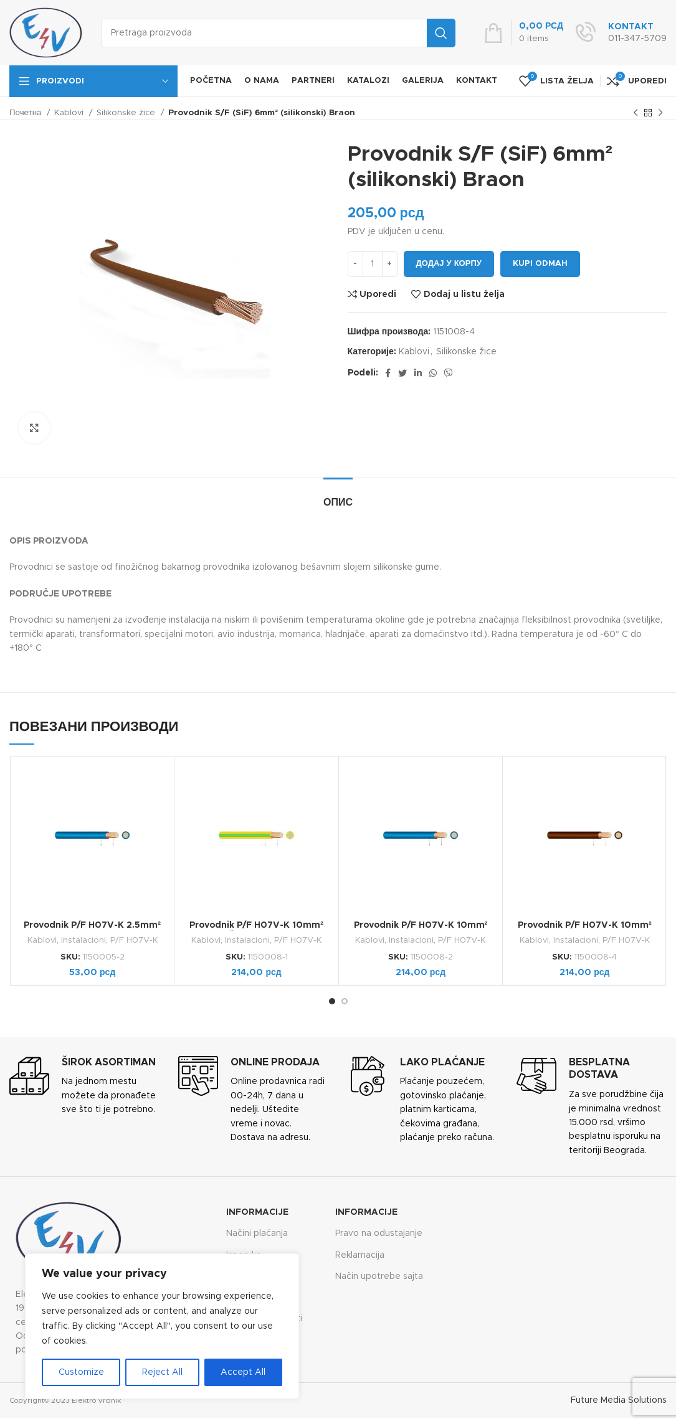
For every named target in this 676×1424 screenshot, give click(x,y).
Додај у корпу (449, 264)
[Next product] (660, 113)
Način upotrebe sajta (379, 1276)
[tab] (338, 497)
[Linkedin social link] (418, 373)
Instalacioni (83, 940)
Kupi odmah (540, 264)
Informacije (257, 1212)
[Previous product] (635, 113)
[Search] (278, 33)
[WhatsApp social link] (433, 373)
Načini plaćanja (257, 1233)
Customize (81, 1372)
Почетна (26, 112)
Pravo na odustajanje (378, 1233)
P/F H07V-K (134, 940)
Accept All (243, 1372)
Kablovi (70, 112)
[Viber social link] (448, 373)
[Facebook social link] (387, 373)
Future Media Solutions (619, 1400)
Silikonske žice (127, 112)
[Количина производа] (372, 264)
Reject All (162, 1372)
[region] (162, 1326)
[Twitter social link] (402, 373)
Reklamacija (359, 1255)
